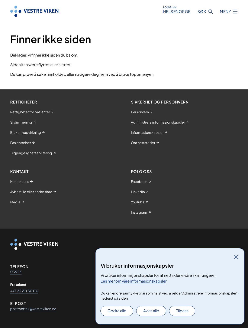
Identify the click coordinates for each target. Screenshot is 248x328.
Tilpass (182, 310)
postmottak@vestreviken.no (33, 308)
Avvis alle (151, 310)
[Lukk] (235, 257)
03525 (16, 272)
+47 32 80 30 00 (24, 291)
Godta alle (116, 310)
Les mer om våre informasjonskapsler (134, 280)
